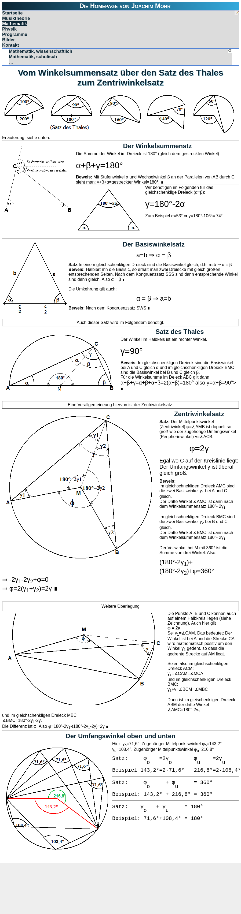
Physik (9, 29)
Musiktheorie (16, 18)
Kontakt (10, 45)
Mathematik (14, 23)
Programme (14, 34)
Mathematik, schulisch (33, 56)
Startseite (12, 13)
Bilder (8, 39)
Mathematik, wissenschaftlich (40, 51)
